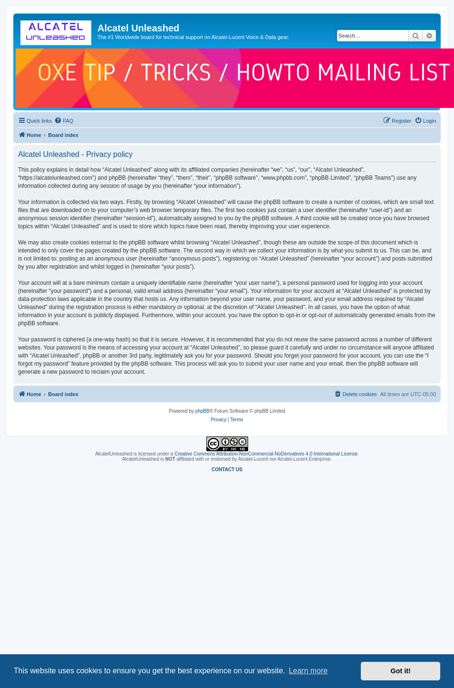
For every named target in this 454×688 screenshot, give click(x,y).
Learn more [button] (308, 671)
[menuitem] (63, 120)
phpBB (202, 411)
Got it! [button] (401, 671)
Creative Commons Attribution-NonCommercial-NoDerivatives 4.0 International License (265, 453)
